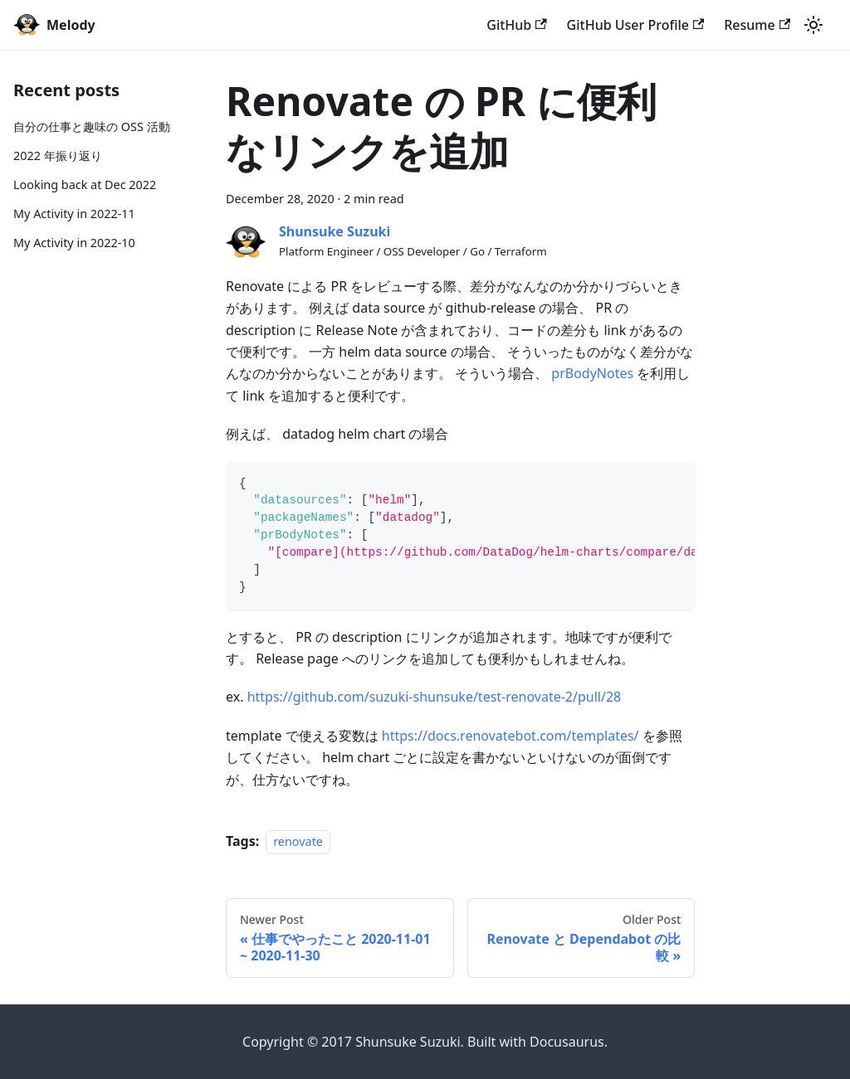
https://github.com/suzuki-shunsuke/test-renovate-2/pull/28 (434, 697)
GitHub (516, 25)
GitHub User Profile (636, 25)
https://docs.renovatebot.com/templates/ (510, 736)
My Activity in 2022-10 (74, 242)
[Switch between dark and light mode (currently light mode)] (813, 25)
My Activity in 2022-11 (74, 213)
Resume (757, 25)
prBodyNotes (592, 373)
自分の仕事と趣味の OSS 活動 (91, 126)
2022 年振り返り (57, 155)
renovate (298, 841)
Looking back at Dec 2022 (84, 184)
